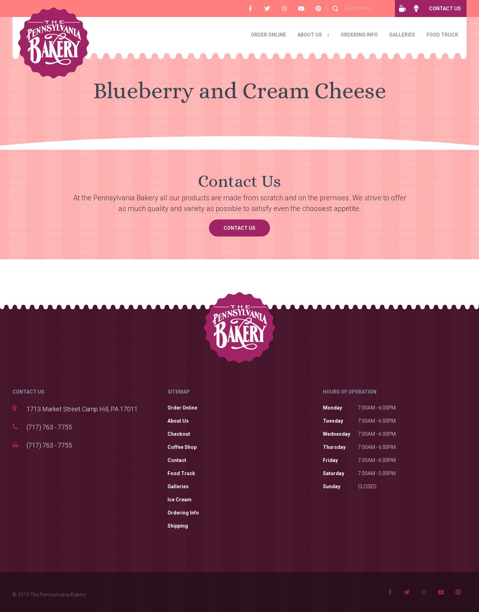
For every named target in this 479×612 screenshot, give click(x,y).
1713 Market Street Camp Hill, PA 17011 (82, 409)
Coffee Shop (182, 447)
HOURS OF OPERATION (349, 392)
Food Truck (442, 35)
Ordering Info (359, 35)
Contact (176, 460)
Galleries (402, 35)
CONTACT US (28, 392)
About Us (309, 35)
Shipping (177, 526)
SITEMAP (178, 392)
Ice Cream (179, 499)
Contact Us (445, 8)
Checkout (178, 434)
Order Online (268, 35)
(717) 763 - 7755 (49, 427)
